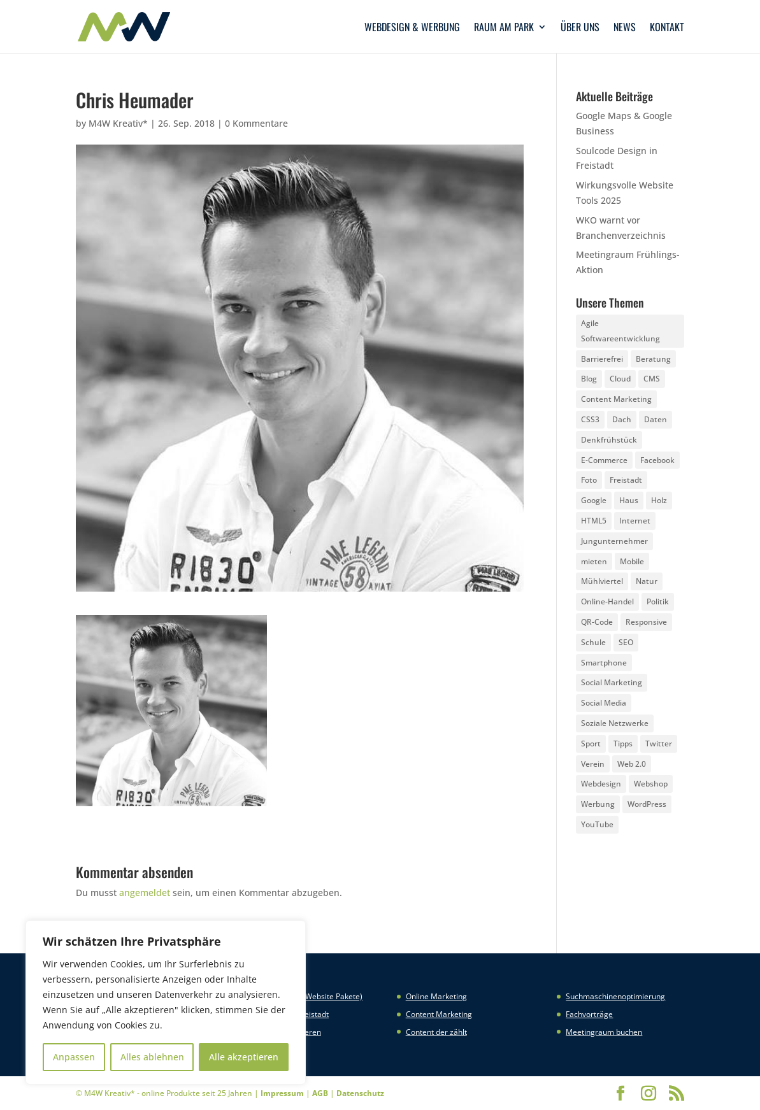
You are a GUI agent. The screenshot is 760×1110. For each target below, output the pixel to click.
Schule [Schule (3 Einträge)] (593, 642)
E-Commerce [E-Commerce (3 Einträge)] (604, 460)
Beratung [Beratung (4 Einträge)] (653, 358)
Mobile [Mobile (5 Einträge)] (632, 561)
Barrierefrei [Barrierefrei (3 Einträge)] (602, 358)
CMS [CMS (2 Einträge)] (651, 378)
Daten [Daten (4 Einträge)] (655, 419)
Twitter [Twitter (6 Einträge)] (658, 743)
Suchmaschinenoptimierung (615, 996)
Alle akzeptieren (243, 1057)
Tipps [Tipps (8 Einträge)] (623, 743)
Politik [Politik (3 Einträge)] (658, 601)
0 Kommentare (256, 123)
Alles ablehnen (152, 1057)
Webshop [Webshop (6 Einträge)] (651, 783)
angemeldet (144, 892)
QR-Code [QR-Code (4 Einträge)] (597, 621)
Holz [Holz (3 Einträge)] (659, 500)
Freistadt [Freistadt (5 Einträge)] (626, 479)
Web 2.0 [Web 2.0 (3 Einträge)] (631, 763)
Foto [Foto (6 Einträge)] (589, 479)
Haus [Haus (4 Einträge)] (628, 500)
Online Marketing (436, 996)
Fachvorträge (589, 1014)
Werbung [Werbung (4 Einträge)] (598, 804)
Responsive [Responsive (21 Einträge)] (646, 621)
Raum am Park (504, 28)
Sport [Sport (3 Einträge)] (591, 743)
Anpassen (74, 1057)
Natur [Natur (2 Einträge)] (646, 581)
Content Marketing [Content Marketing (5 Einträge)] (616, 399)
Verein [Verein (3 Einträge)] (593, 763)
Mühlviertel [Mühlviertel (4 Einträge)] (602, 581)
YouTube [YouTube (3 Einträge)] (597, 824)
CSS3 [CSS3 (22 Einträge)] (590, 419)
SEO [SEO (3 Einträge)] (626, 642)
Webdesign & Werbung (412, 28)
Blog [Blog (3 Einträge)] (589, 378)
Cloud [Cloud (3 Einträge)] (620, 378)
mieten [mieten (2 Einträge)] (594, 561)
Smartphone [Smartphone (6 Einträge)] (604, 662)
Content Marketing (439, 1014)
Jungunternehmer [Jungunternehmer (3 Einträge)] (614, 541)
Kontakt (667, 28)
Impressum (282, 1093)
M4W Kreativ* (118, 123)
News (624, 28)
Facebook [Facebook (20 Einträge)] (657, 460)
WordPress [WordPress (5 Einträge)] (646, 804)
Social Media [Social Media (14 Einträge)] (603, 702)
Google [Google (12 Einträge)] (593, 500)
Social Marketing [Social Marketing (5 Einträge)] (611, 682)
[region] (165, 1002)
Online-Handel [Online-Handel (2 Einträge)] (607, 601)
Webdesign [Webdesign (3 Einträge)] (601, 783)
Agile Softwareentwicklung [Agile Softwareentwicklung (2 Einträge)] (620, 331)
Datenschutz (360, 1093)
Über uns (580, 28)
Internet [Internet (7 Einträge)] (634, 520)
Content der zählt (436, 1032)
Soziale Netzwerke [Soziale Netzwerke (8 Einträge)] (615, 723)
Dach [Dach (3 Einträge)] (621, 419)
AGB (320, 1093)
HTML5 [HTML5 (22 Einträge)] (593, 520)
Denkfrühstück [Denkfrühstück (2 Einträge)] (609, 439)
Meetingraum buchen (604, 1032)
